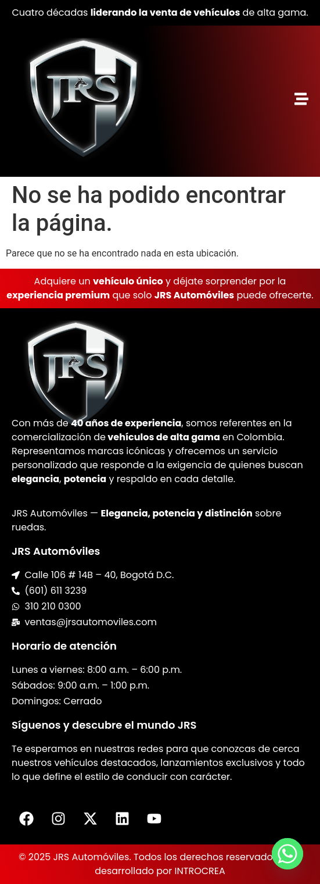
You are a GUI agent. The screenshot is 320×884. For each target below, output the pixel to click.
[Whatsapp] (287, 853)
